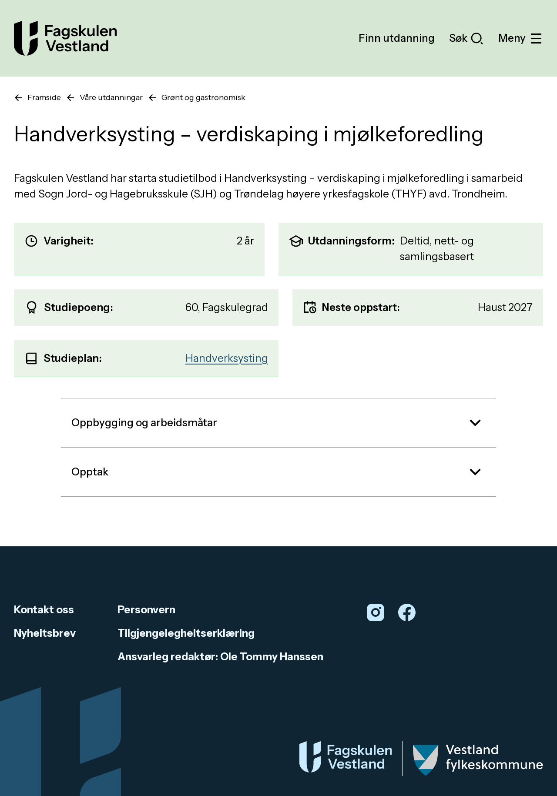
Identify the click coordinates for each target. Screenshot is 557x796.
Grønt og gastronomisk (203, 97)
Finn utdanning (397, 38)
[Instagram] (375, 612)
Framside (44, 97)
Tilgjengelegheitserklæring (186, 633)
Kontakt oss (44, 609)
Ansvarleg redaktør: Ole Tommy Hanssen (220, 656)
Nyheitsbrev (45, 633)
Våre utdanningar (111, 97)
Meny (520, 38)
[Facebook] (406, 612)
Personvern (146, 609)
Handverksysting (226, 358)
